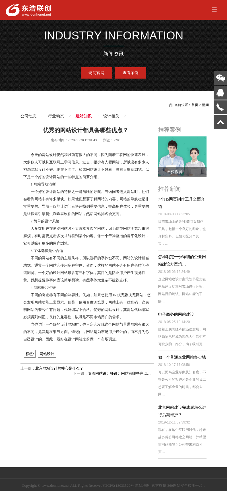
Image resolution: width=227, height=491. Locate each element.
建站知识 (84, 116)
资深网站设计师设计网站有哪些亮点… (119, 373)
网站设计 (47, 354)
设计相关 (111, 116)
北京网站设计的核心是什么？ (59, 368)
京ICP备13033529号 (118, 485)
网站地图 (142, 485)
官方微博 (159, 485)
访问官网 (96, 73)
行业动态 (56, 116)
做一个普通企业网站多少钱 (182, 357)
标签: (30, 354)
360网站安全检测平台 (185, 485)
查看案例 (131, 73)
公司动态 (28, 116)
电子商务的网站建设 (176, 314)
